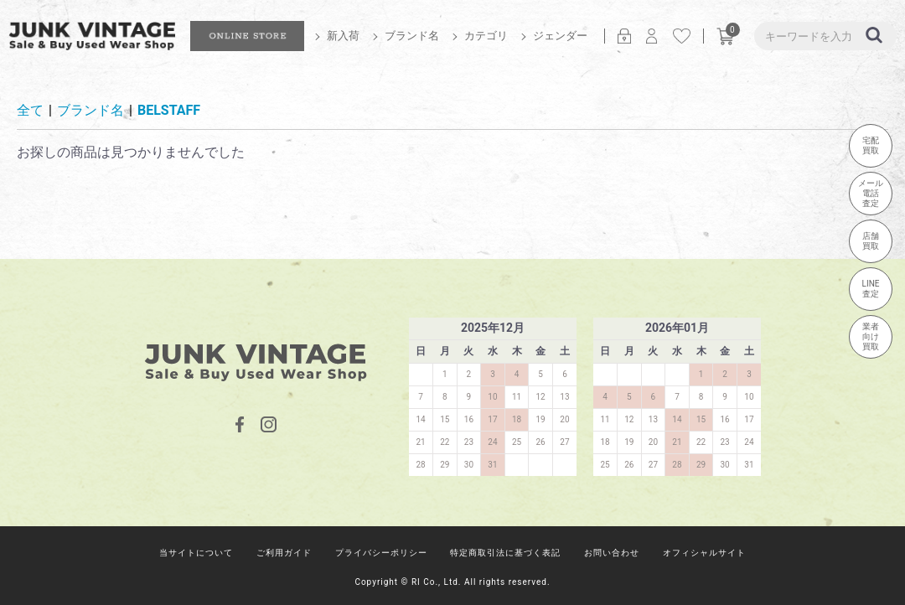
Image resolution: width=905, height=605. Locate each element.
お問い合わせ (611, 552)
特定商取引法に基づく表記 (505, 552)
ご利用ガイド (284, 552)
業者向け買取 (870, 336)
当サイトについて (196, 552)
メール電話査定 (870, 193)
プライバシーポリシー (381, 552)
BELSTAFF (168, 110)
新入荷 (343, 35)
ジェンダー (560, 35)
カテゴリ (486, 35)
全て (30, 110)
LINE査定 (871, 288)
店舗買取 (870, 241)
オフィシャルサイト (704, 552)
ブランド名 (412, 35)
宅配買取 (870, 145)
